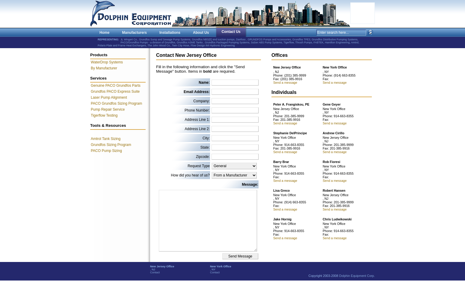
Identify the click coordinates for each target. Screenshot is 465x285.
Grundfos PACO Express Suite (115, 91)
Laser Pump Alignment (109, 97)
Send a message (285, 82)
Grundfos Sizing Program (111, 145)
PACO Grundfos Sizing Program (116, 103)
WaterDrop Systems (107, 62)
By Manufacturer (104, 68)
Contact (155, 272)
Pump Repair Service (108, 109)
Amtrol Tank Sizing (105, 139)
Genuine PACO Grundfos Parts (116, 85)
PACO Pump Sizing (106, 151)
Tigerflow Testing (104, 115)
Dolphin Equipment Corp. (357, 276)
